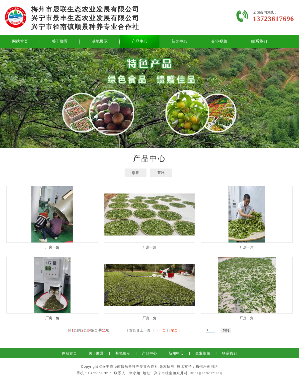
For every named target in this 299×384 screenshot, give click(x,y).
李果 (135, 173)
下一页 (160, 330)
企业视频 (219, 41)
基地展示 (100, 41)
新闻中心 (179, 41)
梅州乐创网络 (207, 366)
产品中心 (140, 41)
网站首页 (20, 41)
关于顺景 (60, 41)
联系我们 (259, 41)
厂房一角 (52, 247)
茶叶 (160, 173)
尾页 (174, 330)
